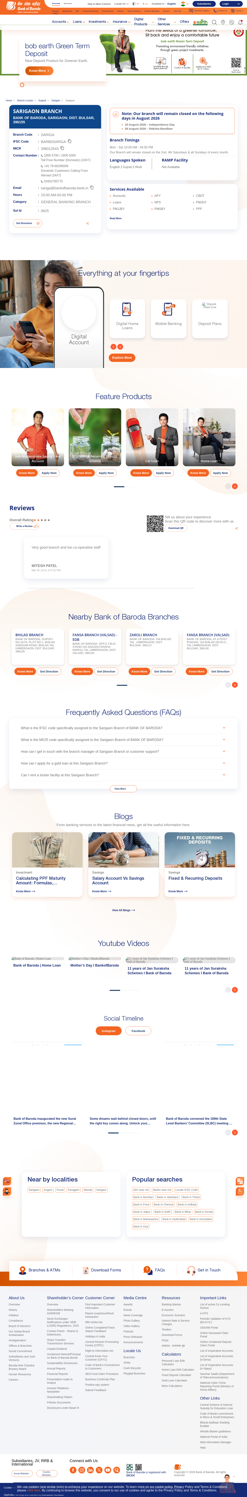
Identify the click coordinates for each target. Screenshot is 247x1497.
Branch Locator (25, 100)
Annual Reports (56, 1368)
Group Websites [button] (21, 1473)
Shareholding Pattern (59, 1397)
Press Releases (133, 1336)
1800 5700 (51, 155)
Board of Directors (19, 1326)
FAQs (165, 1340)
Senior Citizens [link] (134, 11)
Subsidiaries (204, 4)
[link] (200, 22)
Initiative (14, 1315)
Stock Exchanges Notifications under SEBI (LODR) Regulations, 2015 (63, 1322)
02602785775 (53, 181)
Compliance (16, 1320)
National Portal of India (214, 1436)
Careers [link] (237, 11)
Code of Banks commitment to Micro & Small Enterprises (217, 1415)
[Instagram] (81, 1470)
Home (9, 100)
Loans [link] (77, 22)
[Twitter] (99, 1470)
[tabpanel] (123, 55)
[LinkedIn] (90, 1470)
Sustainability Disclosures (62, 1363)
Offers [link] (184, 22)
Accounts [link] (59, 22)
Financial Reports (57, 1373)
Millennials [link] (67, 11)
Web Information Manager (215, 1442)
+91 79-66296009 (56, 166)
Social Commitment (20, 1351)
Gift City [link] (177, 11)
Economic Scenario (173, 1315)
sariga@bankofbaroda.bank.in (64, 188)
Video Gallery (132, 1326)
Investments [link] (97, 22)
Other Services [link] (164, 22)
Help (203, 1447)
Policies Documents (59, 1402)
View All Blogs (123, 910)
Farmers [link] (166, 11)
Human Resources (20, 1374)
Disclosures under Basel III (63, 1407)
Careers (13, 1379)
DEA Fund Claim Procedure (101, 1373)
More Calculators (172, 1385)
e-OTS (204, 1313)
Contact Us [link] (220, 11)
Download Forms (172, 1334)
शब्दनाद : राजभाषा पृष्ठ (173, 1345)
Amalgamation (17, 1340)
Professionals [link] (108, 11)
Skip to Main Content (99, 4)
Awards (128, 1304)
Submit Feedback (95, 1390)
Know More (37, 70)
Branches (129, 1357)
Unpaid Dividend (57, 1348)
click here (33, 1490)
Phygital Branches (134, 1373)
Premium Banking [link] (90, 11)
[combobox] (240, 1181)
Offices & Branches (20, 1345)
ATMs (127, 1362)
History (13, 1309)
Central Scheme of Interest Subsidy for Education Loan (216, 1406)
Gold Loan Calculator (174, 1380)
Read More (116, 218)
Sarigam (56, 100)
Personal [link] (56, 3)
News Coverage (133, 1315)
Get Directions (24, 223)
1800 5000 (68, 155)
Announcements (133, 1342)
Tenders (166, 1329)
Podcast (128, 1331)
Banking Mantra (171, 1304)
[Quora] (116, 1470)
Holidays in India (95, 1336)
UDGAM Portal (209, 1327)
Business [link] (68, 3)
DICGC (130, 1475)
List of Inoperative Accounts (216, 1350)
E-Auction (167, 1309)
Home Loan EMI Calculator (178, 1369)
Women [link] (121, 11)
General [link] (55, 11)
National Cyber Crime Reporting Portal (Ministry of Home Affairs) (217, 1386)
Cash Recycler (132, 1368)
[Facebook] (73, 1470)
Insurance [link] (120, 22)
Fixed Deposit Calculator (176, 1375)
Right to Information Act (99, 1350)
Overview (14, 1304)
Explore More (122, 357)
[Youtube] (107, 1470)
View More (120, 788)
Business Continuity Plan (100, 1379)
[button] (214, 22)
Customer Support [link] (199, 11)
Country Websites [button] (46, 1473)
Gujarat (42, 100)
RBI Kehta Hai (93, 1322)
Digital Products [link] (140, 22)
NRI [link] (77, 11)
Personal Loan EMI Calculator (173, 1362)
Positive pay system (97, 1384)
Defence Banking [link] (152, 11)
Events (128, 1309)
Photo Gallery (132, 1320)
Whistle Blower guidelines (215, 1431)
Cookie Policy (11, 1487)
